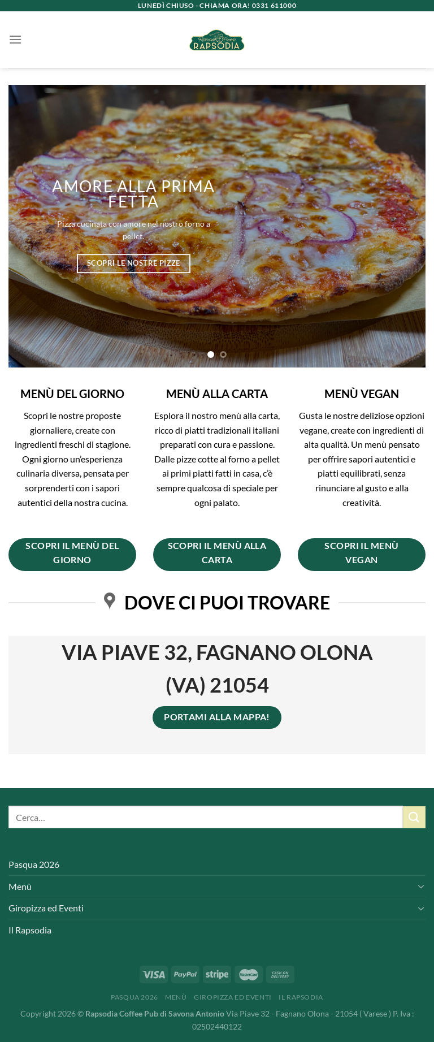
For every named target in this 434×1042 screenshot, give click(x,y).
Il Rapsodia (29, 929)
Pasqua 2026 (33, 864)
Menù (20, 886)
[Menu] (15, 39)
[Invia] (414, 817)
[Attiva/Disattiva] (421, 886)
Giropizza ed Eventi (46, 907)
